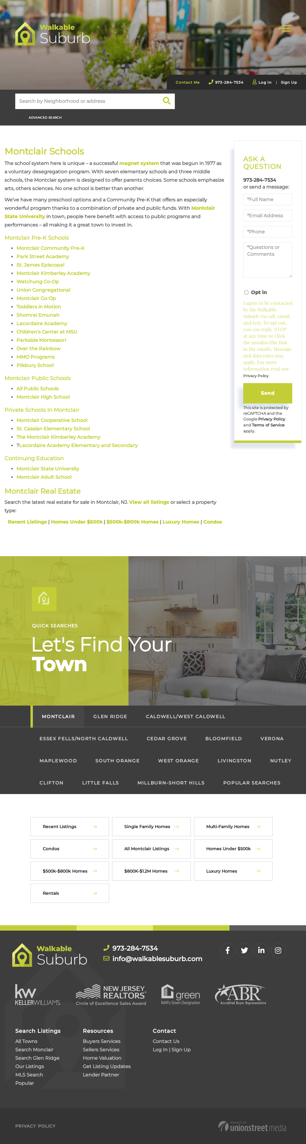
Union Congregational (43, 290)
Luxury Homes (221, 871)
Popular (24, 1083)
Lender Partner (101, 1074)
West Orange (178, 761)
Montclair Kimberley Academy (53, 273)
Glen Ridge (110, 716)
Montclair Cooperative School (51, 420)
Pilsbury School (34, 365)
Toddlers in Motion (38, 307)
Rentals (51, 893)
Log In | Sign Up (172, 1049)
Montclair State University (47, 468)
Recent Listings (59, 826)
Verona (272, 738)
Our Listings (29, 1066)
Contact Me (188, 82)
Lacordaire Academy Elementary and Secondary (78, 445)
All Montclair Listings (146, 848)
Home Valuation (102, 1058)
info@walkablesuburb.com (157, 959)
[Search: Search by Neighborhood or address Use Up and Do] (87, 101)
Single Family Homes (147, 826)
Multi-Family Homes (227, 826)
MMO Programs (35, 357)
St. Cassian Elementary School (53, 428)
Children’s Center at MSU (46, 332)
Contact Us (166, 1041)
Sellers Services (101, 1049)
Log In (265, 82)
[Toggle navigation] (285, 28)
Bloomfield (223, 738)
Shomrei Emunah (37, 315)
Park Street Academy (42, 256)
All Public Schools (37, 388)
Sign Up (289, 82)
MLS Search (29, 1074)
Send (268, 393)
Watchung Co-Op (37, 282)
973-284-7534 (229, 82)
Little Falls (100, 783)
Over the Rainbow (38, 348)
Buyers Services (101, 1041)
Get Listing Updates (107, 1066)
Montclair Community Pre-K (50, 248)
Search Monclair (34, 1049)
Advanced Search (45, 118)
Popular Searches (252, 783)
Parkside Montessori (41, 340)
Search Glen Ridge (37, 1058)
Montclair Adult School (43, 477)
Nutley (281, 761)
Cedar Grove (167, 738)
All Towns (26, 1041)
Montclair (58, 716)
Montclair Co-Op (36, 298)
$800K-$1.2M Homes (145, 871)
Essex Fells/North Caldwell (83, 738)
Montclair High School (43, 397)
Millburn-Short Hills (170, 783)
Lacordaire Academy (41, 323)
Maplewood (58, 761)
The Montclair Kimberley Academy (58, 437)
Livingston (235, 761)
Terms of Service (268, 425)
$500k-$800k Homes (65, 871)
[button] (167, 101)
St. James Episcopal (40, 265)
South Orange (117, 761)
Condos (51, 848)
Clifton (51, 783)
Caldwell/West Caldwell (186, 716)
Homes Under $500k (228, 848)
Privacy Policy (256, 376)
